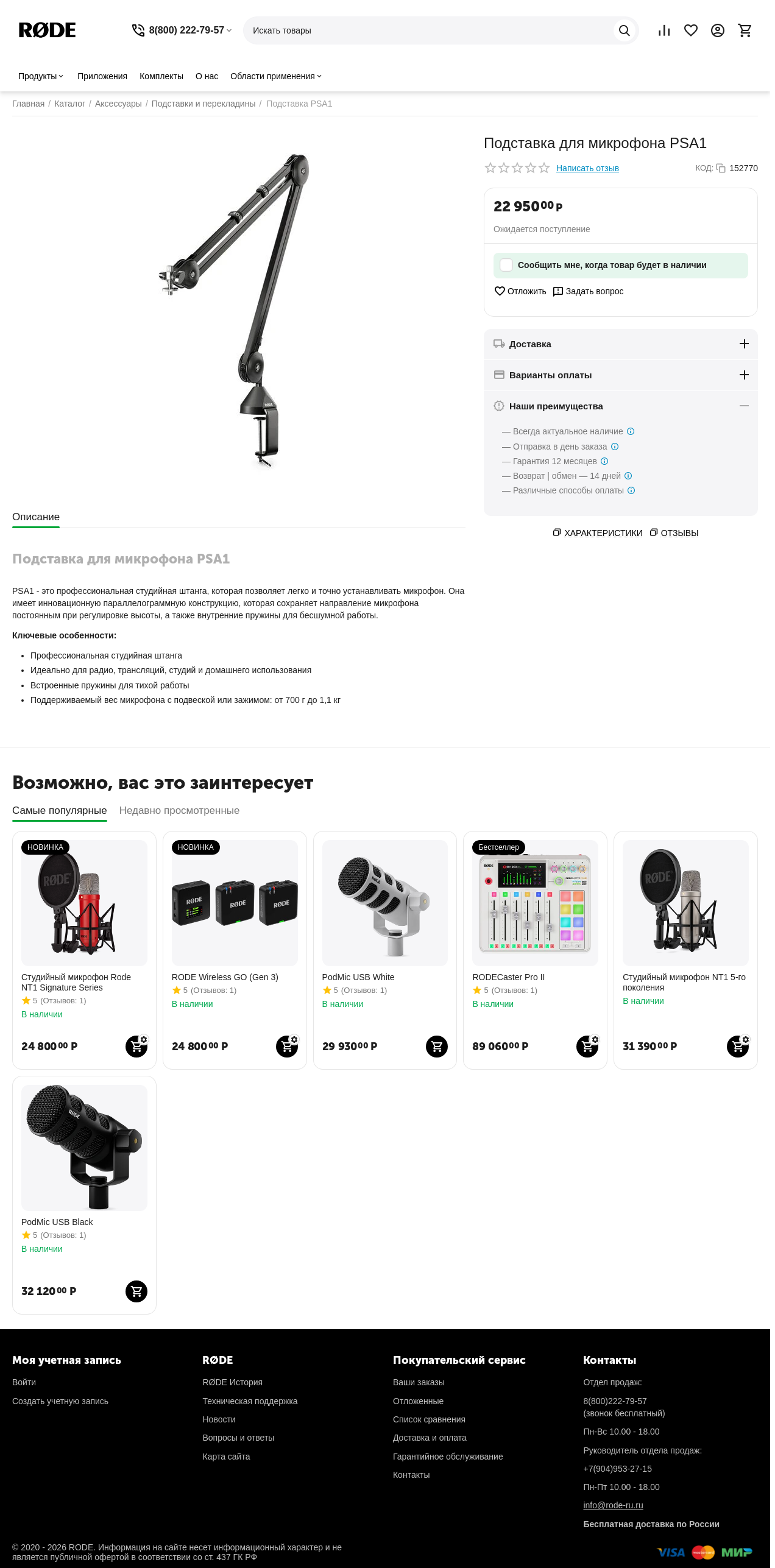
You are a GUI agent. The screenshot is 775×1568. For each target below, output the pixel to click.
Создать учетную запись (60, 1401)
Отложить (520, 291)
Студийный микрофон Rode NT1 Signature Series (76, 982)
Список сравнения (429, 1419)
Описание (36, 517)
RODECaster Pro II (508, 977)
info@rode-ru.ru (613, 1505)
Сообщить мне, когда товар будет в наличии (603, 265)
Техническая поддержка (249, 1401)
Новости (218, 1419)
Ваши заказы (419, 1382)
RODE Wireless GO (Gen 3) (225, 977)
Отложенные (418, 1401)
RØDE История (232, 1382)
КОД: (705, 167)
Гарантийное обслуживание (448, 1456)
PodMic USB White (358, 977)
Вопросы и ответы (238, 1438)
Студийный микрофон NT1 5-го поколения (684, 982)
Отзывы (680, 533)
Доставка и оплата (430, 1438)
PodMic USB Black (57, 1222)
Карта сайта (226, 1456)
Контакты (411, 1475)
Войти (24, 1382)
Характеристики (603, 533)
